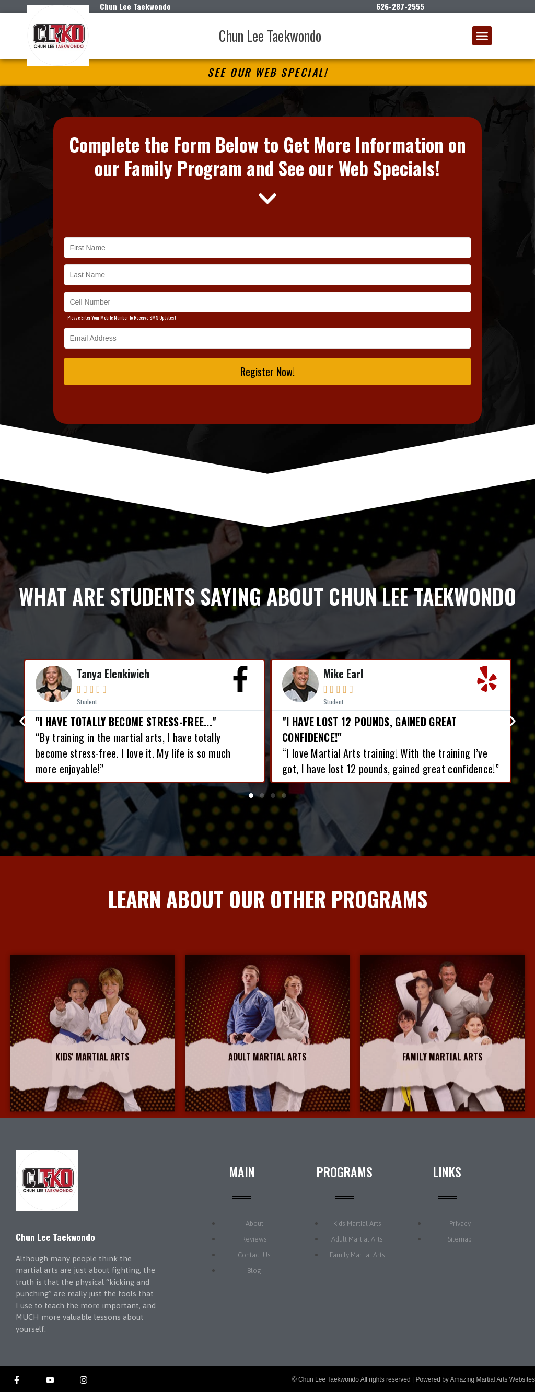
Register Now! (267, 371)
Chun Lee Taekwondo (270, 35)
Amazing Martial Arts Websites (493, 1379)
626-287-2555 (400, 6)
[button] (482, 36)
